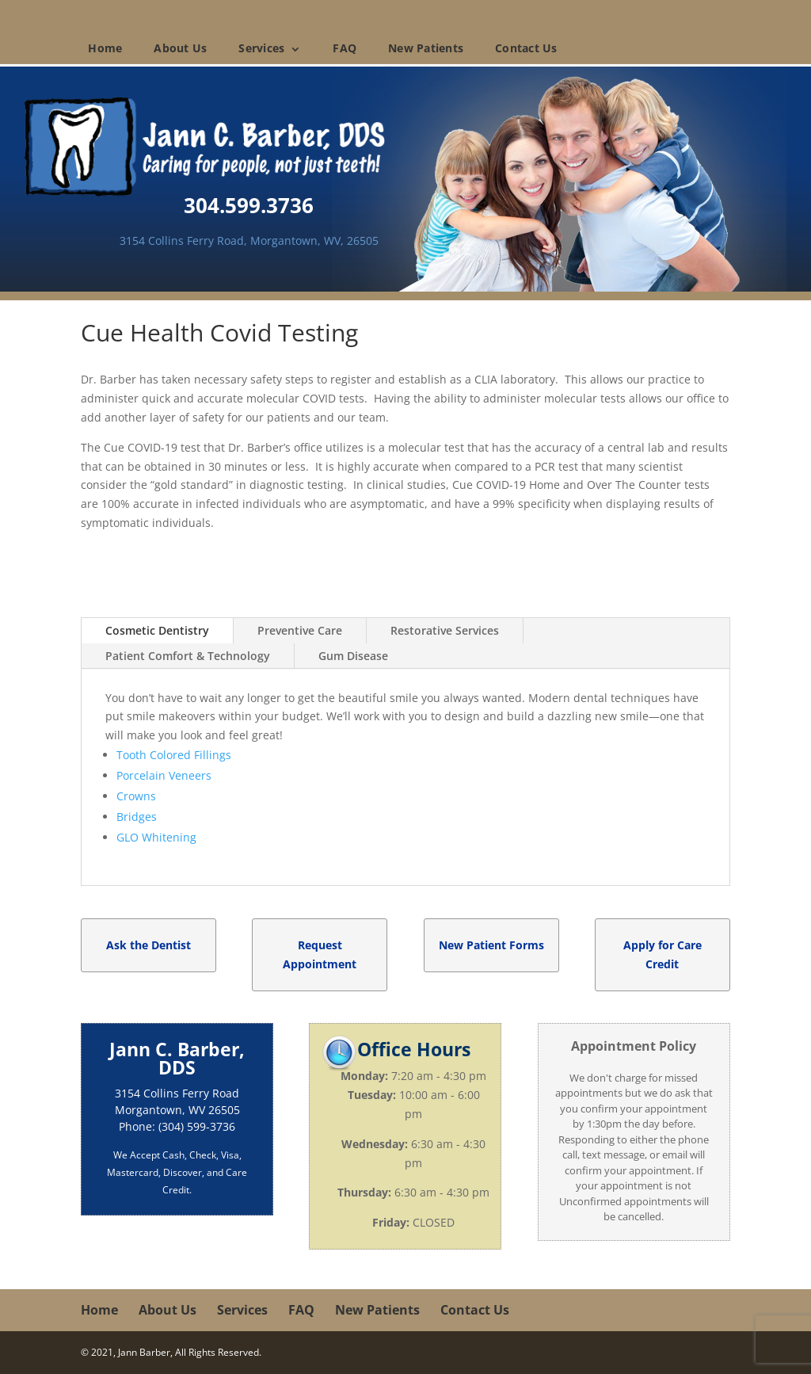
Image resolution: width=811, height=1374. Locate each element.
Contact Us (526, 47)
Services (261, 47)
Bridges (136, 816)
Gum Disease (353, 655)
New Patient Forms (491, 944)
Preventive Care (299, 630)
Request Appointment (319, 954)
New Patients (425, 47)
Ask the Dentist (148, 944)
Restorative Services (444, 630)
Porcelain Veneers (163, 775)
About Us (180, 47)
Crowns (136, 795)
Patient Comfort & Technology (187, 655)
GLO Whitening (156, 837)
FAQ (344, 47)
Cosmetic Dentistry (157, 630)
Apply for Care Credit (662, 954)
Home (105, 47)
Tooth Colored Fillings (173, 754)
